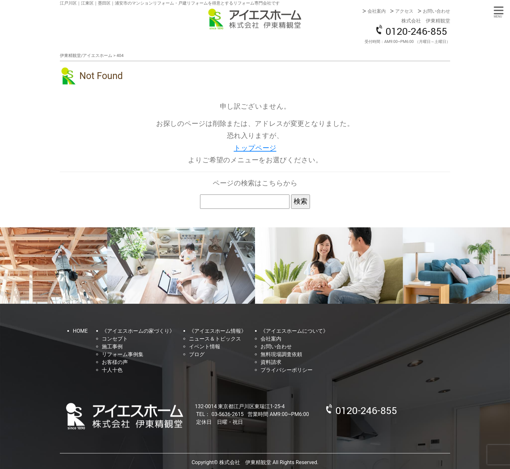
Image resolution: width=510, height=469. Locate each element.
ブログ (197, 354)
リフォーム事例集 (122, 354)
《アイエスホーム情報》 (217, 331)
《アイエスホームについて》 (294, 331)
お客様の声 (115, 362)
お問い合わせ (436, 11)
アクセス (404, 11)
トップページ (255, 148)
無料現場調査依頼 (281, 354)
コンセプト (115, 339)
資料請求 (271, 362)
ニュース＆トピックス (215, 339)
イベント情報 (204, 346)
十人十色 (112, 370)
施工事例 (112, 346)
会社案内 (377, 11)
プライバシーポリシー (287, 370)
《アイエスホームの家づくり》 (138, 331)
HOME (80, 331)
